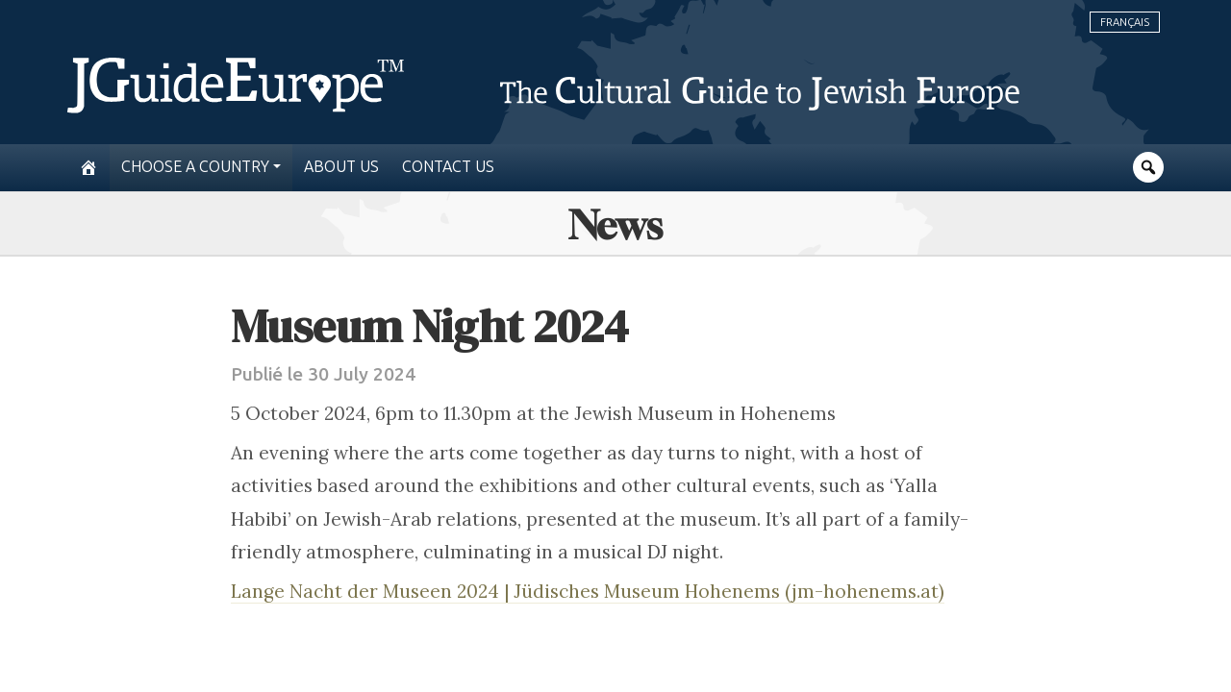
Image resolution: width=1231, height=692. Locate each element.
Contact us (448, 167)
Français (1124, 22)
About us (341, 167)
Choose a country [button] (195, 167)
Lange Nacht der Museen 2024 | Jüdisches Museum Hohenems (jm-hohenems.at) (587, 591)
